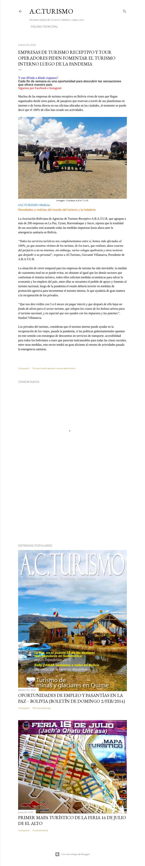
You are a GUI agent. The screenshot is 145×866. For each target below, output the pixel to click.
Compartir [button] (24, 368)
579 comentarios (42, 708)
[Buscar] (124, 10)
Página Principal (44, 26)
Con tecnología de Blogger (72, 854)
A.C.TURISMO (51, 11)
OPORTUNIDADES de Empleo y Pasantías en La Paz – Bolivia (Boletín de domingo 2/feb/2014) (71, 698)
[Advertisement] (72, 508)
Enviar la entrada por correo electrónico (54, 368)
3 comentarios (40, 830)
